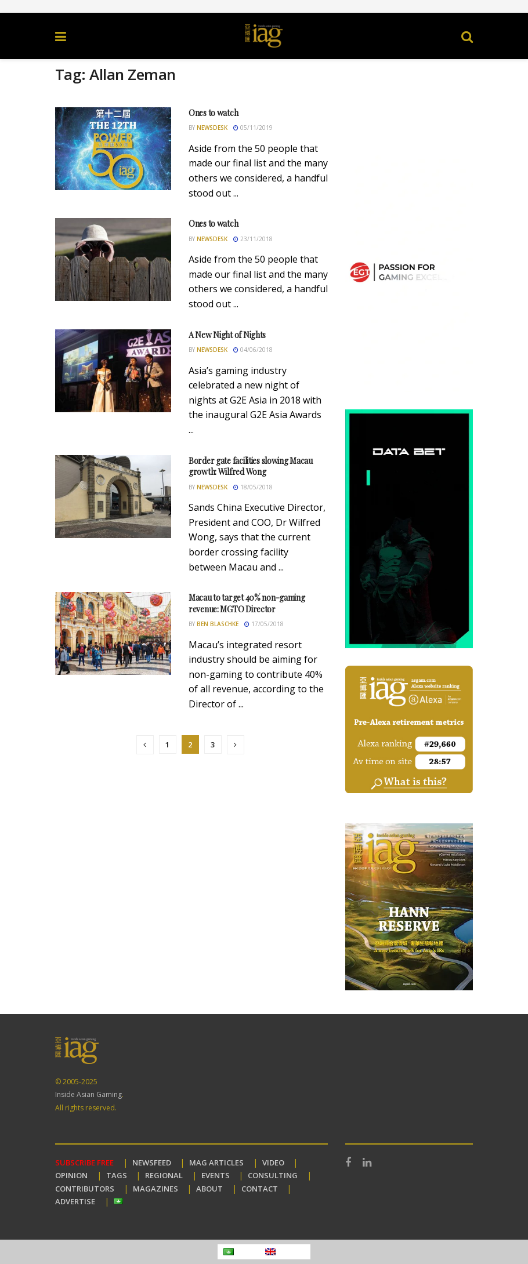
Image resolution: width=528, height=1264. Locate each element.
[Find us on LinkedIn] (367, 1162)
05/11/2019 (253, 128)
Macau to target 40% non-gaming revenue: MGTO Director (247, 603)
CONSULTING (273, 1175)
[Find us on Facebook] (348, 1162)
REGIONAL (164, 1175)
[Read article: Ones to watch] (113, 148)
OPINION (71, 1175)
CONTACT (259, 1188)
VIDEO (273, 1162)
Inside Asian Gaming (88, 1094)
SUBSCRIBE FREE (84, 1162)
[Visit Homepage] (264, 36)
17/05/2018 (264, 624)
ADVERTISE (75, 1201)
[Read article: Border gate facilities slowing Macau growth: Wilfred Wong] (113, 496)
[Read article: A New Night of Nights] (113, 370)
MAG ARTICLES (216, 1162)
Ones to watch (213, 112)
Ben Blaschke (217, 624)
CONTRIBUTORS (84, 1188)
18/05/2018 (253, 487)
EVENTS (215, 1175)
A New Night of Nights (227, 334)
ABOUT (209, 1188)
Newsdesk (212, 128)
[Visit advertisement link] (264, 6)
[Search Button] (467, 36)
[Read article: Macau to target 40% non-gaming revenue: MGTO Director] (113, 633)
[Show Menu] (60, 36)
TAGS (116, 1175)
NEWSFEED (151, 1162)
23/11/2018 (253, 239)
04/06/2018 (253, 350)
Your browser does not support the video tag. (409, 103)
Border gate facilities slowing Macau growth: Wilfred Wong (251, 466)
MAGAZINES (155, 1188)
